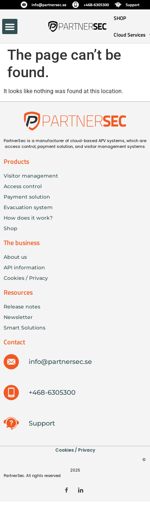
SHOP (120, 18)
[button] (9, 26)
